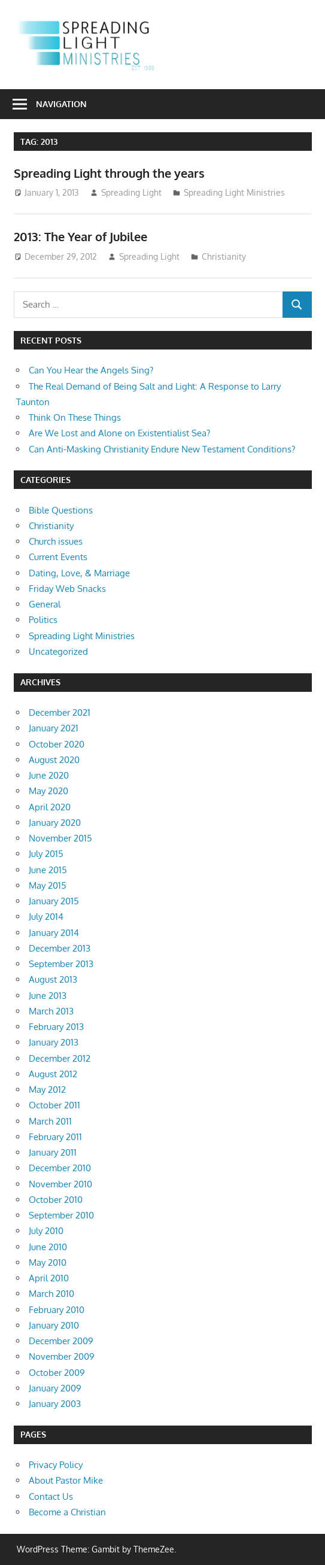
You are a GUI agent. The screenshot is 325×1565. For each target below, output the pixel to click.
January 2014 (54, 932)
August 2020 (54, 759)
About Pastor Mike (66, 1480)
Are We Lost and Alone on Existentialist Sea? (119, 433)
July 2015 (46, 853)
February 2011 (55, 1136)
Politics (43, 619)
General (44, 604)
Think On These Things (75, 417)
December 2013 (59, 948)
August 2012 (53, 1074)
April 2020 (50, 807)
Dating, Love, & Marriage (79, 573)
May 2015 (47, 885)
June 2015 (48, 870)
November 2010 (60, 1184)
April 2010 (49, 1278)
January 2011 (53, 1152)
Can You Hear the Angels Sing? (91, 370)
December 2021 (59, 712)
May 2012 (47, 1089)
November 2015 (60, 838)
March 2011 (50, 1121)
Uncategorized (58, 651)
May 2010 (47, 1262)
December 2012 (59, 1058)
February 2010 (56, 1309)
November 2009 (62, 1356)
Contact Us (51, 1496)
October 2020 (56, 744)
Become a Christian (67, 1512)
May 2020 (48, 791)
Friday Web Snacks (67, 588)
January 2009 (55, 1388)
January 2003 (55, 1403)
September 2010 (61, 1215)
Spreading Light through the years (109, 173)
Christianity (224, 256)
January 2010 (54, 1325)
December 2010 (60, 1168)
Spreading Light (131, 192)
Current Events (58, 557)
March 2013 (51, 1011)
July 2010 (46, 1230)
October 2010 (56, 1199)
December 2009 (61, 1341)
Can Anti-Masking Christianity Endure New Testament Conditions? (162, 449)
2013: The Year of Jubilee (80, 236)
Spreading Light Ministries (234, 192)
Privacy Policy (56, 1464)
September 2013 (61, 964)
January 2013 (53, 1042)
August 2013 (53, 979)
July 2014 (46, 916)
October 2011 (54, 1105)
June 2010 (48, 1247)
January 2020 (55, 822)
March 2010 (51, 1293)
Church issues (56, 541)
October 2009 (57, 1372)
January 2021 (53, 728)
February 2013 (56, 1026)
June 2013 (47, 995)
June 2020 (49, 775)
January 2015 (54, 901)
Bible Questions (61, 510)
